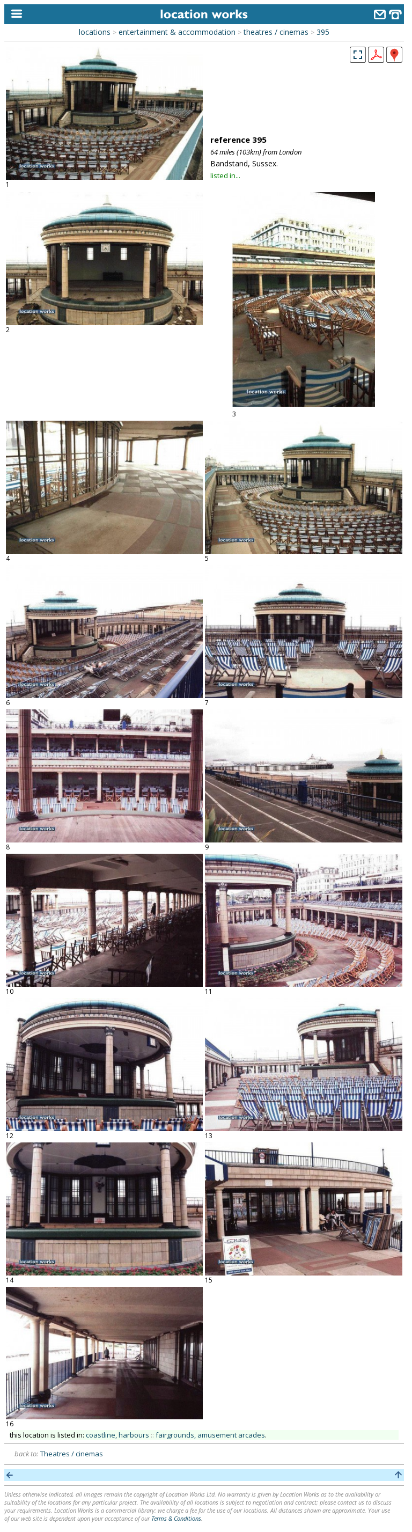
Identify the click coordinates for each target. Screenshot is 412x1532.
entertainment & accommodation (177, 32)
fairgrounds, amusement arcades (210, 1435)
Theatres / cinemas (71, 1453)
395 (323, 32)
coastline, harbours (117, 1435)
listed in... (225, 175)
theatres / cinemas (276, 32)
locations (95, 32)
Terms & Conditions (176, 1518)
